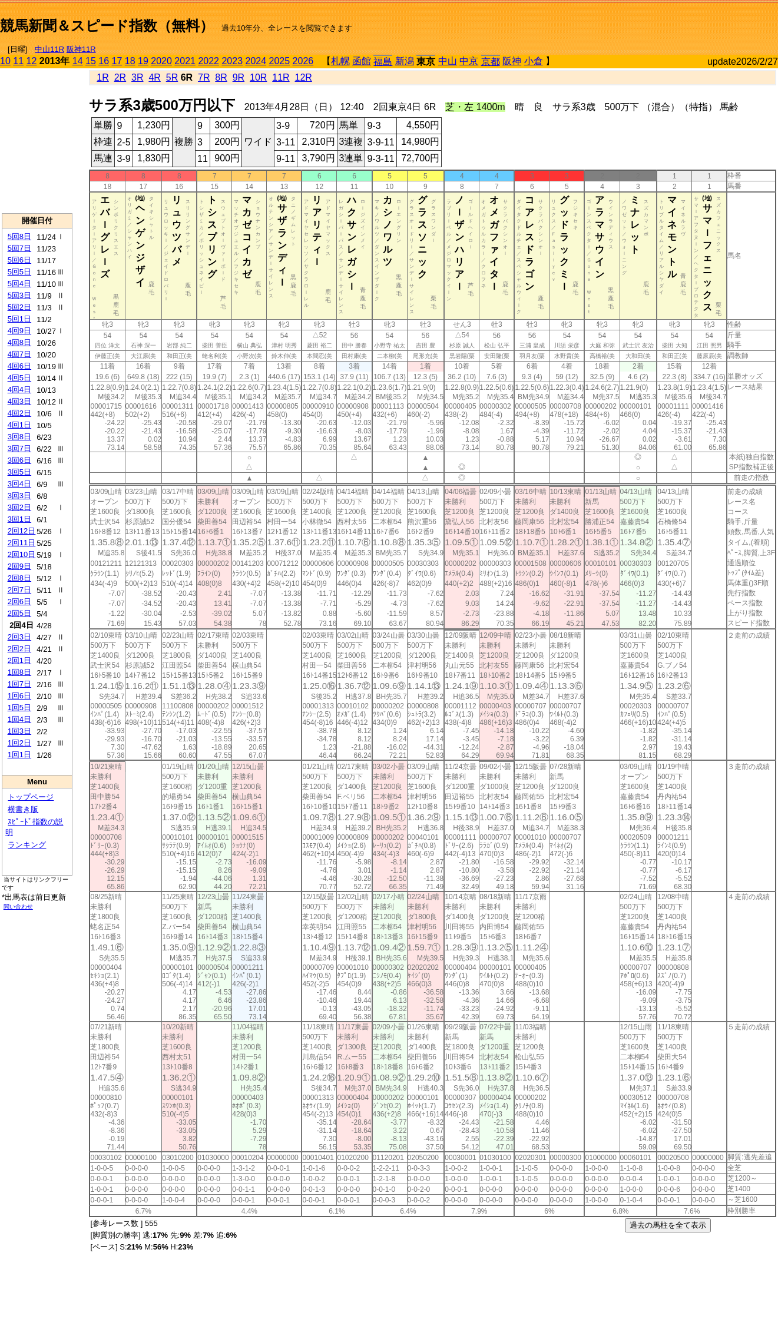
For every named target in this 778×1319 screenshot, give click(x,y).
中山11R (49, 49)
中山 (447, 61)
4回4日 (19, 389)
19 (143, 61)
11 (18, 61)
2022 (208, 61)
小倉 (533, 61)
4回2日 (19, 413)
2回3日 (19, 636)
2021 (185, 61)
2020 (161, 61)
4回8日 (19, 342)
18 (130, 61)
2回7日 (19, 589)
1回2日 (19, 742)
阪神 (511, 61)
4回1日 (19, 424)
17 (117, 61)
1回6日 (19, 695)
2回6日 (19, 601)
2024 (255, 61)
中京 (468, 61)
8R (221, 77)
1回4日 (19, 719)
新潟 (404, 61)
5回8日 (19, 236)
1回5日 (19, 707)
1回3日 (19, 731)
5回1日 (19, 318)
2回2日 (19, 648)
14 (77, 61)
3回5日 (19, 472)
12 (32, 61)
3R (137, 77)
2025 (279, 61)
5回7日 (19, 248)
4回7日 (19, 354)
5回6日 (19, 260)
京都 (490, 62)
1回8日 (19, 672)
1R (102, 77)
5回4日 (19, 283)
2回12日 (22, 530)
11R (280, 77)
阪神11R (81, 49)
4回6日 (19, 366)
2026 (303, 61)
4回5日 (19, 377)
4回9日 (19, 330)
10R (258, 77)
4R (154, 77)
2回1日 (19, 660)
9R (238, 77)
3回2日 (19, 507)
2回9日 (19, 566)
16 (103, 61)
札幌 (340, 61)
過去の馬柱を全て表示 (668, 1225)
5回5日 (19, 271)
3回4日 (19, 483)
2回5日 (19, 613)
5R (172, 77)
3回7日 (19, 448)
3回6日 (19, 460)
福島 (382, 62)
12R (303, 77)
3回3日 (19, 495)
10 (5, 61)
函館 (361, 61)
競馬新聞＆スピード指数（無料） (107, 26)
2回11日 (22, 542)
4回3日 (19, 401)
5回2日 (19, 307)
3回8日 (19, 436)
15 (90, 61)
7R (204, 77)
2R (120, 77)
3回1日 (19, 519)
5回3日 (19, 295)
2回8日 (19, 578)
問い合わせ (18, 906)
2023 (232, 61)
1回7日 (19, 684)
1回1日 (19, 754)
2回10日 (22, 554)
